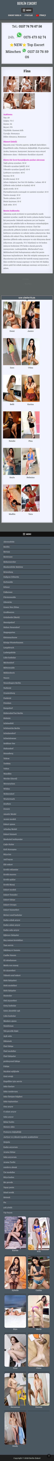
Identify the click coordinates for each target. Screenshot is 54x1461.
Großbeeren (8, 612)
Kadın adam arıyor (11, 925)
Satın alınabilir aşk (11, 1011)
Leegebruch (8, 648)
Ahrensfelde (9, 542)
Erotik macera (9, 874)
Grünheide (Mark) (11, 617)
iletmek (6, 1197)
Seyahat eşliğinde (11, 1071)
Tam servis (8, 945)
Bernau (6, 552)
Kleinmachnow (10, 637)
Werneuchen (9, 784)
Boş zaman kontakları (13, 940)
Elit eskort (8, 864)
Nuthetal (7, 688)
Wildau (6, 789)
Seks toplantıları (10, 1101)
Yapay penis (8, 1187)
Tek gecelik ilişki (10, 1031)
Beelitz (6, 547)
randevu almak (10, 1167)
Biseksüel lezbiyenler (13, 839)
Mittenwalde (9, 668)
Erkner (6, 587)
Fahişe (6, 1066)
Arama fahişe (9, 1152)
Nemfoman (8, 1026)
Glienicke (7, 602)
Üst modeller (9, 1172)
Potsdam (7, 703)
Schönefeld (8, 723)
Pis (4, 1202)
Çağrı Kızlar (8, 844)
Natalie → (27, 279)
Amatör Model (9, 814)
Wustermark (9, 799)
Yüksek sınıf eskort (12, 975)
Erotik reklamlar (10, 869)
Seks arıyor (8, 1117)
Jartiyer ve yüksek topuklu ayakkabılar (20, 1137)
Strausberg (8, 753)
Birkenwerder (9, 562)
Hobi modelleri (10, 985)
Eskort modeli (9, 890)
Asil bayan (8, 859)
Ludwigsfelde (9, 652)
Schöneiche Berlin (11, 728)
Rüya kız (7, 854)
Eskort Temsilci (10, 895)
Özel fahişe (8, 1046)
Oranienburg (9, 693)
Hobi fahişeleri (10, 980)
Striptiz (6, 1142)
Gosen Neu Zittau (11, 607)
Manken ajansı (10, 1021)
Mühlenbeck (9, 673)
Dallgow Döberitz (11, 577)
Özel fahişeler (9, 1056)
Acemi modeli (9, 819)
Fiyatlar (29, 15)
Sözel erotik (8, 1192)
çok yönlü (7, 1207)
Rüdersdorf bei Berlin (13, 713)
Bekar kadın (8, 1122)
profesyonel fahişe (11, 1061)
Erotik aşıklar (9, 879)
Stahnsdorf (8, 748)
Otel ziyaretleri (10, 1001)
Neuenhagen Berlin (12, 683)
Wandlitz (7, 774)
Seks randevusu (10, 1091)
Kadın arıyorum (10, 1147)
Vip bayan (7, 1213)
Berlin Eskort (27, 3)
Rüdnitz (7, 718)
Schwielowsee (9, 738)
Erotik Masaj (9, 885)
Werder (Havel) (10, 779)
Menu (28, 10)
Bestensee (8, 557)
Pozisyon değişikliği (12, 1132)
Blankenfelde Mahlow (13, 567)
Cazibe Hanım (9, 955)
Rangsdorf (8, 708)
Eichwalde (8, 582)
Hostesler (7, 996)
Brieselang (8, 572)
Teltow (6, 758)
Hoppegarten (9, 632)
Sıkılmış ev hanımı (11, 950)
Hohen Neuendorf (11, 627)
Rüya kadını (8, 1177)
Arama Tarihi (9, 1162)
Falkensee (8, 592)
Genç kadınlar (9, 1006)
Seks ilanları (9, 1086)
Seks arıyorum (10, 1157)
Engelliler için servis (12, 1081)
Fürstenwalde (9, 597)
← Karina (26, 284)
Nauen (6, 678)
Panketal (7, 698)
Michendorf (8, 663)
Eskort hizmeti (10, 834)
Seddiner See (9, 743)
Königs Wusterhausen (13, 642)
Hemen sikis (9, 1127)
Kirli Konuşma (10, 849)
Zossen (6, 809)
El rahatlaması (9, 960)
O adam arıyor (9, 1112)
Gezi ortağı (8, 1076)
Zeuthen (7, 804)
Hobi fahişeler (9, 991)
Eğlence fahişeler (11, 935)
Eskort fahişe (9, 900)
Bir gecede (8, 1182)
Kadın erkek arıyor (11, 920)
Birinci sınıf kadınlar (12, 915)
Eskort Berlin (14, 15)
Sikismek (7, 1041)
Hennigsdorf (9, 622)
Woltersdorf (8, 794)
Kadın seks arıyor (11, 930)
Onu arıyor (8, 1107)
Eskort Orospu (9, 905)
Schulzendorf (9, 733)
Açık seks (7, 1036)
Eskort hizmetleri (11, 910)
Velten (6, 769)
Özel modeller (9, 1051)
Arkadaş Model (10, 829)
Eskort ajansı (9, 824)
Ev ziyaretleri (9, 970)
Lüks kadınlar (9, 658)
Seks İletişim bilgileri (12, 1097)
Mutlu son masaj (10, 965)
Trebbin (7, 764)
